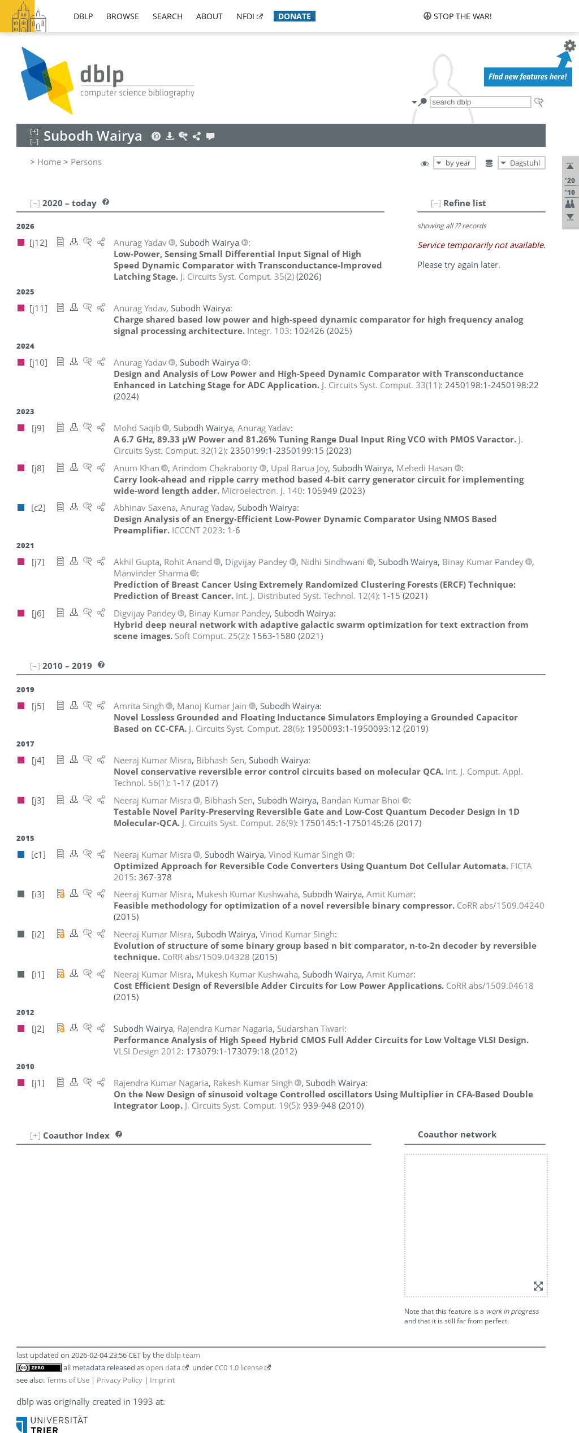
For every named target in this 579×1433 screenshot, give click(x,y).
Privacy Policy (119, 1380)
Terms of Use (67, 1380)
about (209, 16)
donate (294, 16)
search (168, 16)
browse (122, 16)
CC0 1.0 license (238, 1367)
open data (163, 1367)
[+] (35, 1135)
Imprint (162, 1380)
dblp (83, 16)
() (237, 276)
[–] (436, 203)
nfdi (245, 16)
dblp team (183, 1355)
